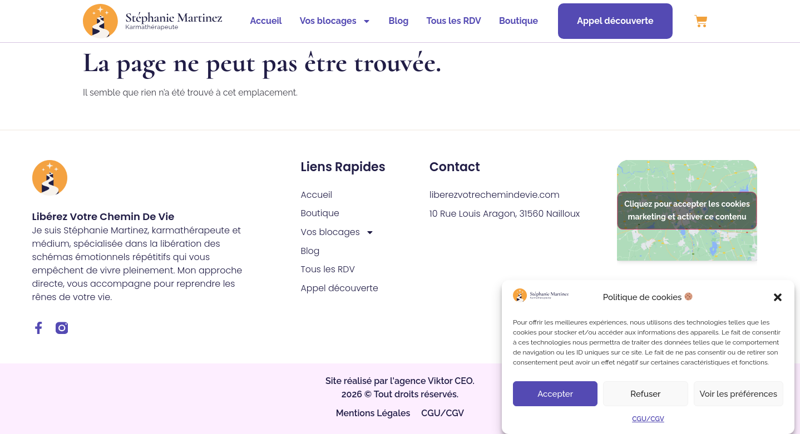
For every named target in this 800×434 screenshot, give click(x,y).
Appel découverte (340, 289)
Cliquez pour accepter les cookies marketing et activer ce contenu (687, 210)
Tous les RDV (450, 21)
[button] (777, 297)
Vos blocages (332, 21)
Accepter (555, 394)
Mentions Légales (373, 413)
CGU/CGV (648, 419)
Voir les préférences (738, 394)
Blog (396, 21)
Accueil (263, 21)
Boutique (515, 21)
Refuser (645, 394)
